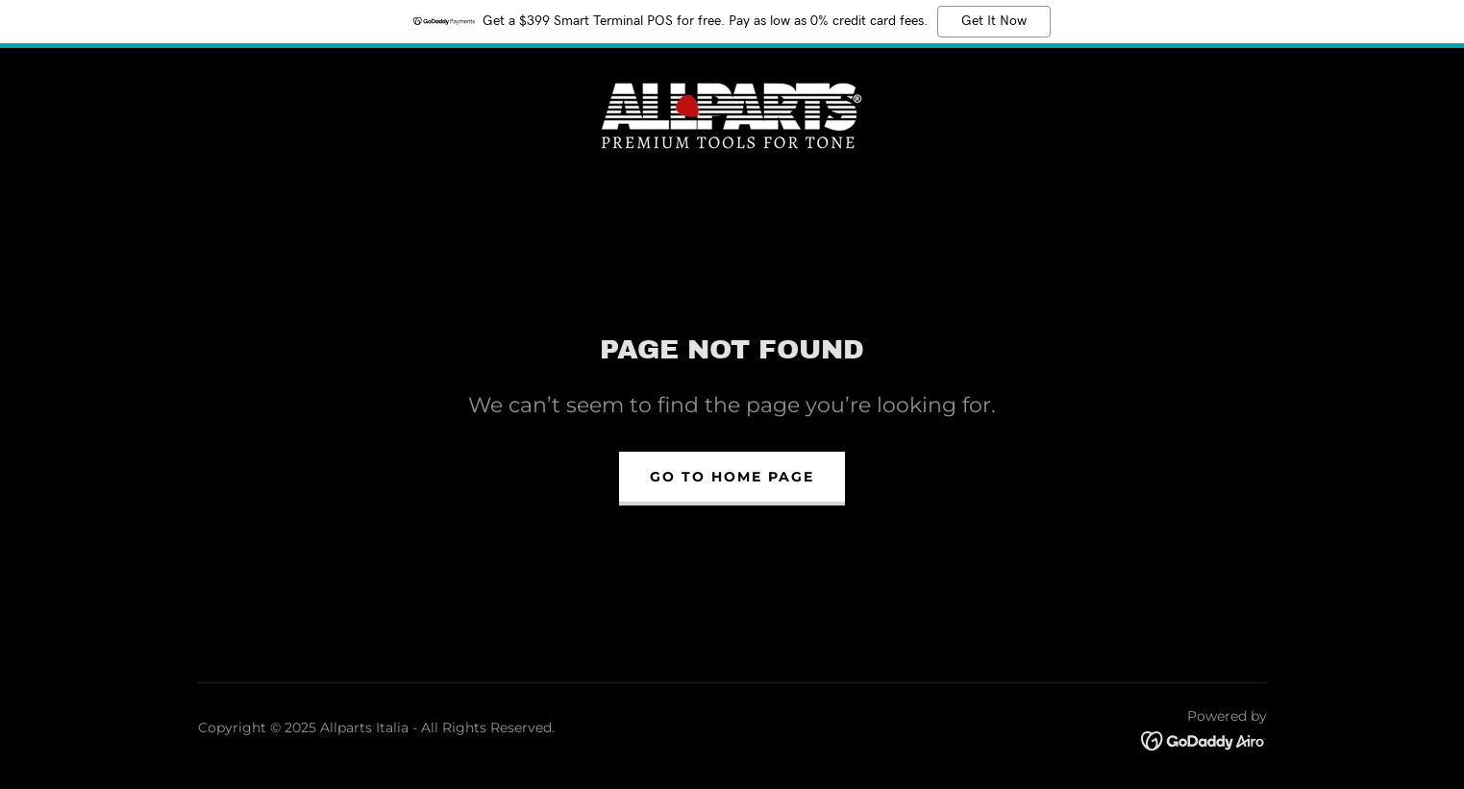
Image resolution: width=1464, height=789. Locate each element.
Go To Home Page (732, 476)
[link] (732, 112)
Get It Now (994, 21)
